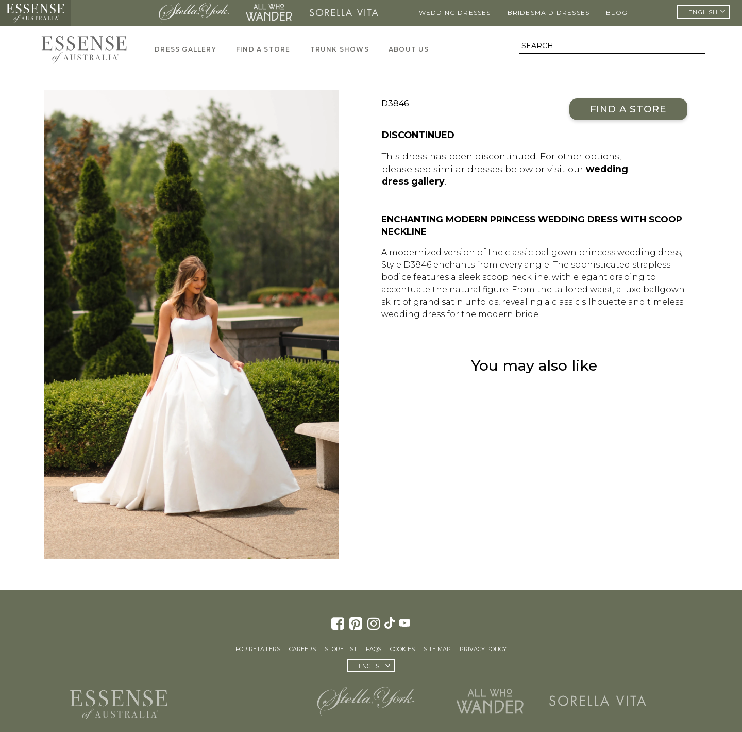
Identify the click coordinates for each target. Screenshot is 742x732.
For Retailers (257, 649)
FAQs (373, 649)
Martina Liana (112, 13)
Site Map (437, 649)
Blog (617, 12)
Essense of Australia (35, 13)
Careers (302, 649)
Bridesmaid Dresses (549, 12)
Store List (341, 649)
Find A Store (263, 49)
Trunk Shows (339, 49)
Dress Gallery (185, 49)
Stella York (193, 13)
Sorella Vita (344, 13)
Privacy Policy (483, 649)
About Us (409, 49)
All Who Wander (269, 13)
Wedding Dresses (455, 12)
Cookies (402, 649)
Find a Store (628, 109)
